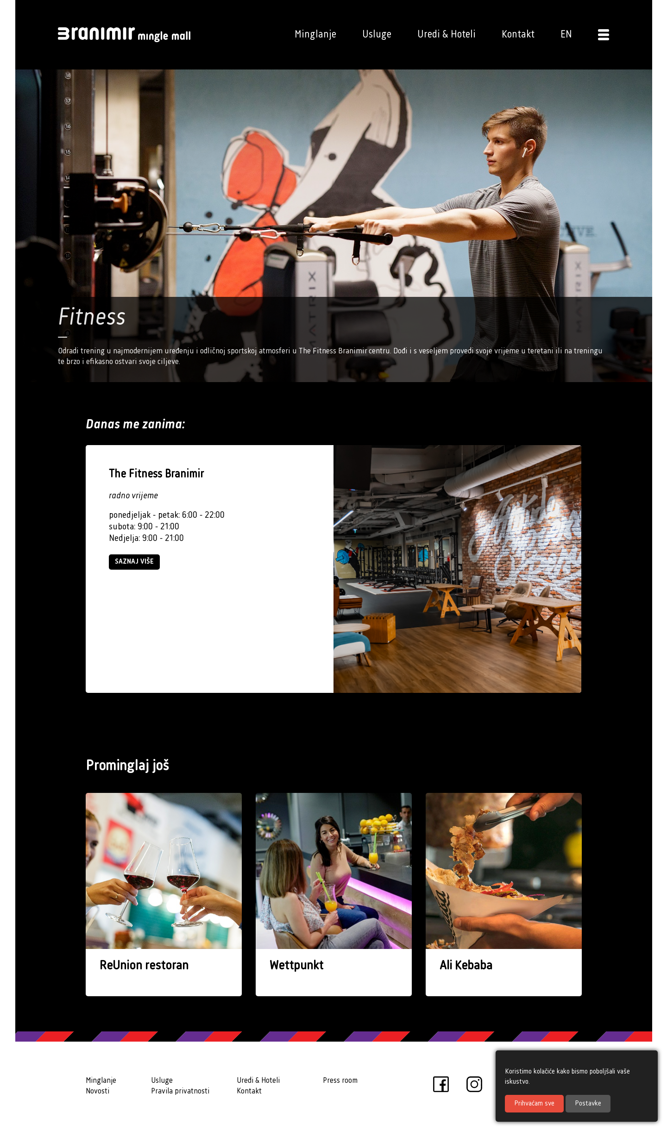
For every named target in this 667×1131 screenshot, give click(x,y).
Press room (340, 1081)
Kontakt (518, 34)
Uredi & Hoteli (446, 34)
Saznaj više (134, 562)
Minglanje (315, 34)
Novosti (97, 1091)
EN (566, 34)
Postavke (588, 1103)
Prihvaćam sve (534, 1103)
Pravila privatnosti (180, 1091)
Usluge (376, 34)
